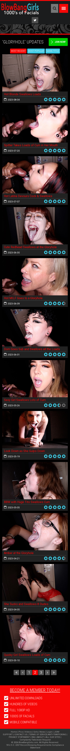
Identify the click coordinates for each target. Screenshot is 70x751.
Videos (28, 732)
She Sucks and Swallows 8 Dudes (26, 604)
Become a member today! (35, 690)
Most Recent (18, 51)
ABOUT (40, 737)
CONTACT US (20, 734)
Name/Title (52, 51)
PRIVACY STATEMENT (19, 737)
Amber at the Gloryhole (19, 553)
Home (14, 732)
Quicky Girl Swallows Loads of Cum (27, 655)
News (42, 732)
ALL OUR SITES (53, 737)
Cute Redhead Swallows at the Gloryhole (30, 247)
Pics (21, 732)
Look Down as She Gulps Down (24, 451)
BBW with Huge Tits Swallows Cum (27, 502)
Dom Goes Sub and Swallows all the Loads (32, 349)
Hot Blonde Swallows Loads (22, 94)
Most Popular (36, 51)
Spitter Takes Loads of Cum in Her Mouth (31, 145)
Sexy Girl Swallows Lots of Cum (25, 400)
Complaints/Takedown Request (35, 740)
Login (49, 732)
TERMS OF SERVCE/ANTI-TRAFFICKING (47, 734)
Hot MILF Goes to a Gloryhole (23, 298)
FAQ (33, 737)
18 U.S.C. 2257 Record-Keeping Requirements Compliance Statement (35, 746)
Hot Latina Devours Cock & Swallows (28, 196)
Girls (35, 732)
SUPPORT (8, 734)
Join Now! (60, 41)
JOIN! (56, 732)
